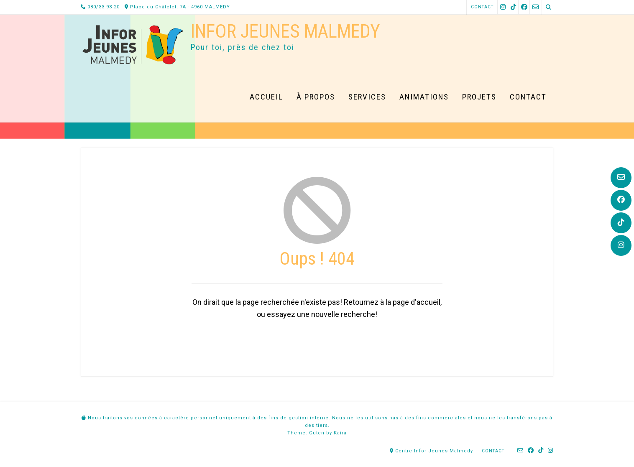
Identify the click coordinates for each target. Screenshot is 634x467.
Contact (482, 7)
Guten (317, 433)
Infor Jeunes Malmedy (285, 31)
